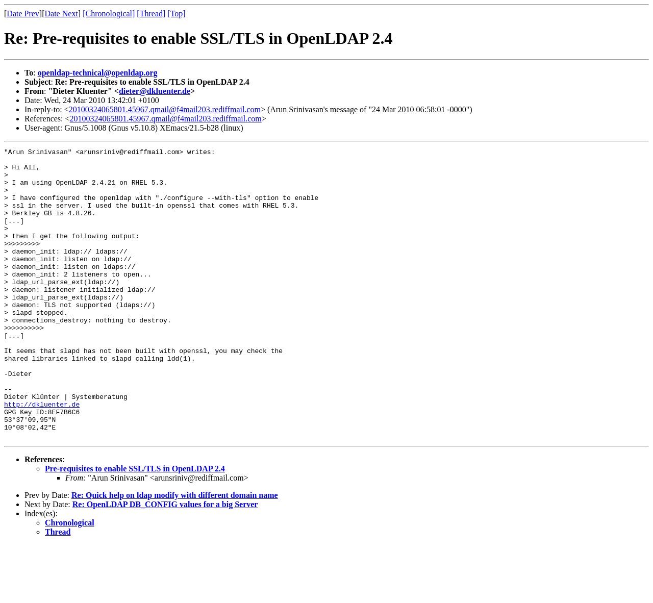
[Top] (176, 13)
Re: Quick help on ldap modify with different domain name (174, 553)
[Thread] (151, 13)
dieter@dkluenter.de (154, 91)
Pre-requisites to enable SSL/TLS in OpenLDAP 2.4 (135, 526)
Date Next (61, 13)
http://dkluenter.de (42, 456)
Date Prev (23, 13)
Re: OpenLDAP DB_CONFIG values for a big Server (165, 562)
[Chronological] (109, 13)
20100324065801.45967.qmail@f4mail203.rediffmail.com (165, 109)
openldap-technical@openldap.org (98, 72)
